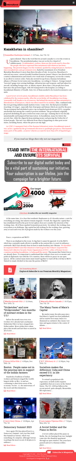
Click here (23, 213)
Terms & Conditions (26, 456)
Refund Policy (52, 456)
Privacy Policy (40, 456)
